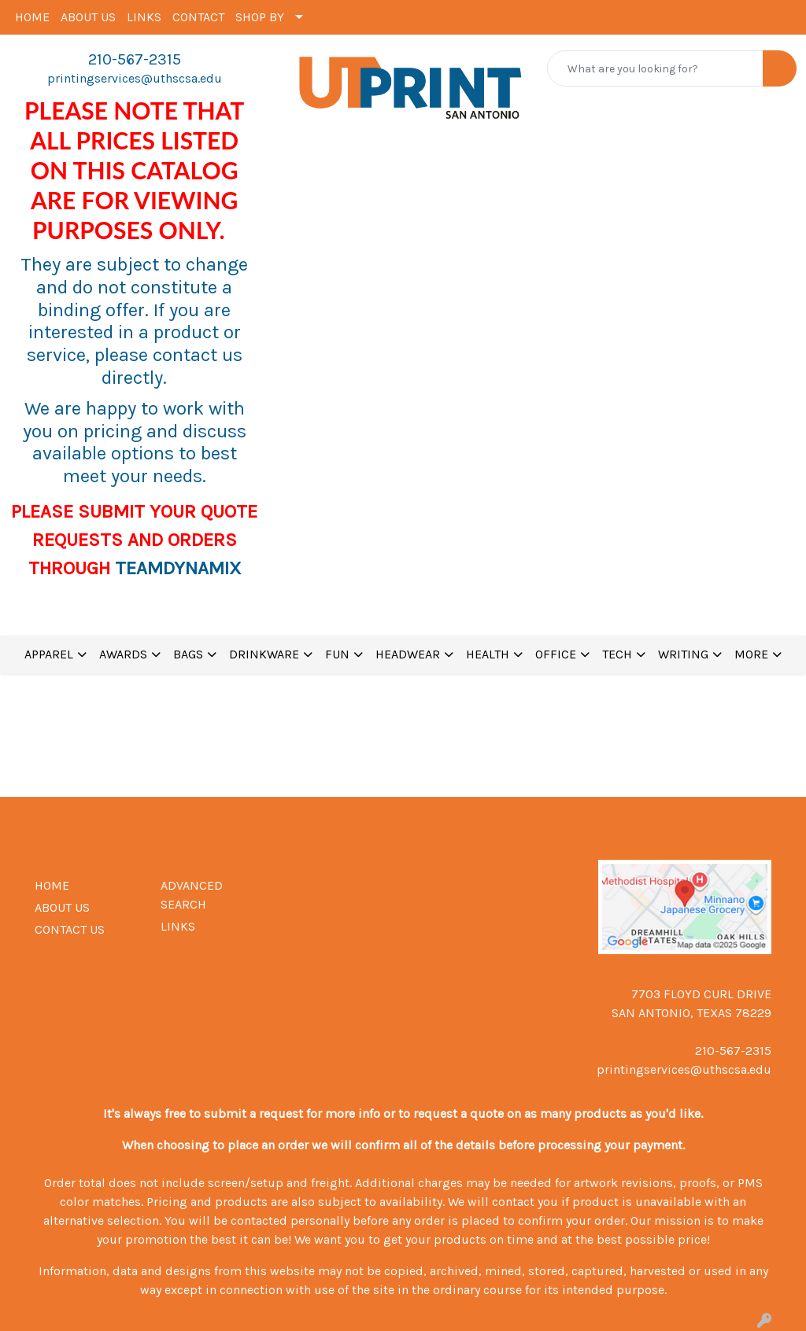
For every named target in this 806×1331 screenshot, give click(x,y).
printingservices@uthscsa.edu (134, 78)
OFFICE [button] (555, 654)
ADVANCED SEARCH (192, 895)
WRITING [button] (683, 654)
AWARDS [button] (123, 654)
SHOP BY (259, 16)
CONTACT (198, 16)
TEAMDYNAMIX (178, 568)
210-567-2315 (134, 59)
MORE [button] (751, 654)
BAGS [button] (188, 654)
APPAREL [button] (48, 654)
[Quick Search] (655, 68)
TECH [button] (617, 654)
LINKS (144, 16)
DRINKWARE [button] (264, 654)
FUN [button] (337, 654)
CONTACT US (70, 929)
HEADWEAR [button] (407, 654)
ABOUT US (88, 16)
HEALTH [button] (487, 654)
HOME (32, 16)
